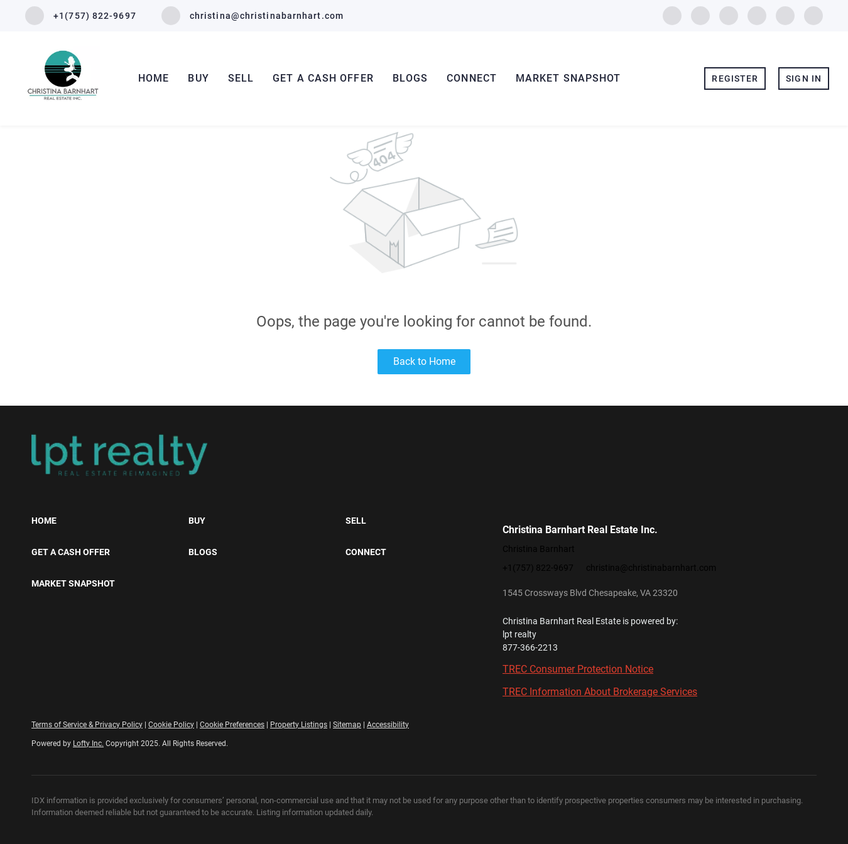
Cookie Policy (171, 724)
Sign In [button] (804, 78)
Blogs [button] (410, 78)
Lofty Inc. (88, 743)
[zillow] (700, 15)
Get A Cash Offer (323, 78)
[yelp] (728, 15)
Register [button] (735, 78)
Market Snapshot (568, 78)
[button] (109, 520)
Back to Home (424, 361)
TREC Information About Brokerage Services (600, 692)
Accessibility (388, 724)
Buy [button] (198, 78)
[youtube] (785, 15)
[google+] (813, 15)
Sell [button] (241, 78)
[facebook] (672, 15)
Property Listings (298, 724)
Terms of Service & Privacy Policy (87, 724)
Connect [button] (472, 78)
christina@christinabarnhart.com (651, 568)
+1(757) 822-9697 (538, 568)
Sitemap (347, 724)
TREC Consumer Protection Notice (578, 669)
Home (153, 78)
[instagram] (756, 15)
